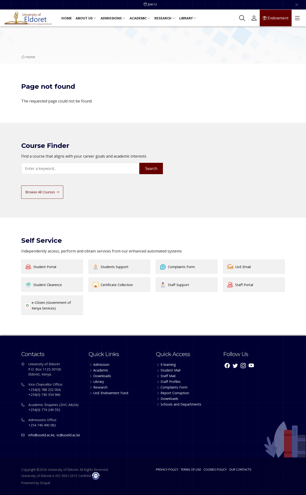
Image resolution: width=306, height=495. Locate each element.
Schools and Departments (181, 404)
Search (151, 168)
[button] (67, 18)
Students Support (114, 267)
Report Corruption (175, 393)
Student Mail (170, 370)
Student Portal (44, 267)
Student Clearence (47, 285)
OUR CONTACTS (240, 469)
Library (98, 381)
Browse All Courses (42, 192)
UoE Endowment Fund (110, 393)
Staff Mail (168, 376)
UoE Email (243, 267)
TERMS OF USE (191, 469)
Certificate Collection (117, 285)
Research (100, 387)
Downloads (102, 376)
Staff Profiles (171, 381)
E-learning (168, 364)
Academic (100, 370)
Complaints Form (181, 267)
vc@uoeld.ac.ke (68, 435)
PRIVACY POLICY (167, 469)
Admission (101, 364)
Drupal (45, 483)
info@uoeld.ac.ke (41, 435)
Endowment (276, 18)
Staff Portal (244, 285)
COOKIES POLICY (215, 469)
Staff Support (178, 285)
